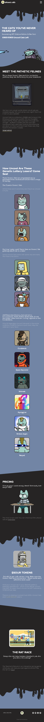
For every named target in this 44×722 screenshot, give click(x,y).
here (12, 670)
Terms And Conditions (22, 719)
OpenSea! (11, 519)
